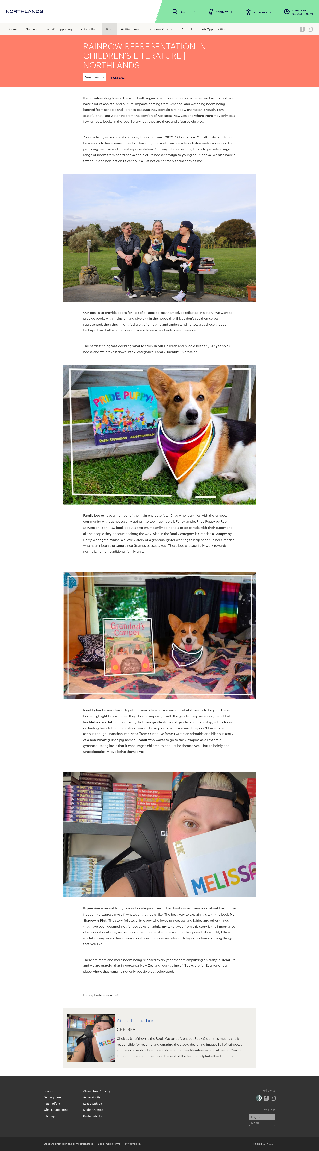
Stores (13, 29)
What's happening (59, 29)
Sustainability (92, 1116)
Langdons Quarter (160, 29)
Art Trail (186, 29)
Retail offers (89, 29)
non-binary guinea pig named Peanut (118, 740)
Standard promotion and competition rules (68, 1143)
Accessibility (92, 1097)
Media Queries (93, 1109)
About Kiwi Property (96, 1091)
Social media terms (109, 1143)
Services (32, 29)
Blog (109, 29)
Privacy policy (133, 1143)
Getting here (130, 29)
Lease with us (92, 1103)
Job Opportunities (213, 29)
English (256, 1117)
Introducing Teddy (122, 722)
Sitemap (49, 1116)
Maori (255, 1122)
